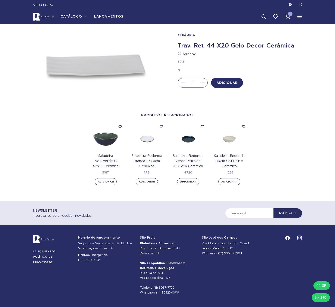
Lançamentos (108, 16)
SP (321, 285)
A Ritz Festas (43, 5)
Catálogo (73, 16)
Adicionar (227, 82)
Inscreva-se (288, 213)
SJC (320, 297)
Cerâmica (186, 35)
